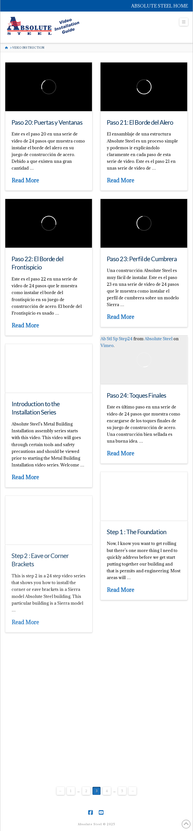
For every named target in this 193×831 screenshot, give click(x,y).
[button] (183, 22)
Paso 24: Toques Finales (136, 395)
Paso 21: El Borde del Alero (140, 122)
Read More (25, 180)
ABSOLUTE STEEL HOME (159, 6)
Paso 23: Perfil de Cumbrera (142, 258)
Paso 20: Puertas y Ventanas (47, 122)
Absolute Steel (158, 338)
